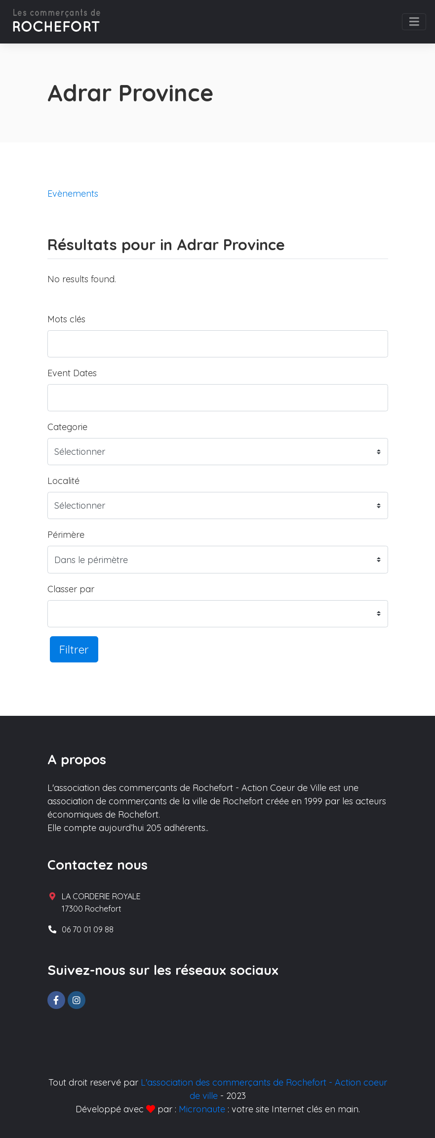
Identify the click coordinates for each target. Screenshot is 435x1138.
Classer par (70, 589)
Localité (63, 480)
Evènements (72, 193)
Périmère (65, 534)
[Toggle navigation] (414, 21)
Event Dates (72, 373)
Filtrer (74, 649)
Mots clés (66, 319)
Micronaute (202, 1109)
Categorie (67, 427)
